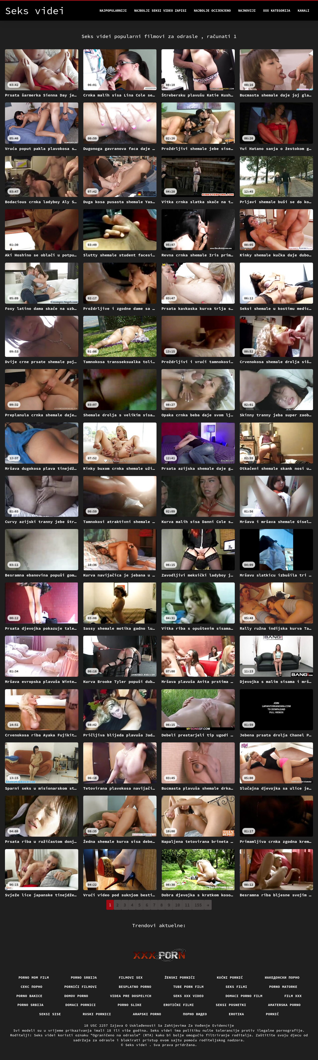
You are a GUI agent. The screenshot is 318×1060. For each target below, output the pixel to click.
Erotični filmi (178, 1005)
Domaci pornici (80, 1005)
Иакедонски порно (282, 977)
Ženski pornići (179, 977)
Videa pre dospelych (130, 996)
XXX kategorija (276, 10)
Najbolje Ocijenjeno (212, 10)
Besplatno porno (135, 986)
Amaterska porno (284, 1005)
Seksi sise (50, 1014)
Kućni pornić (230, 977)
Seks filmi (236, 986)
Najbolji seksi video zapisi (160, 10)
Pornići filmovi (80, 986)
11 (187, 904)
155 (198, 904)
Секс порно (31, 986)
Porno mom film (33, 977)
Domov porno (76, 996)
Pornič (272, 1014)
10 (177, 904)
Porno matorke (283, 986)
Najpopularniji (113, 10)
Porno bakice (29, 996)
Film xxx (293, 996)
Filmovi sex (131, 977)
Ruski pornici (97, 1014)
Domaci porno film (244, 996)
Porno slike (130, 1005)
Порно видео (195, 1014)
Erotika (236, 1014)
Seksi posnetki (231, 1005)
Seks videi (137, 1045)
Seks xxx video (188, 996)
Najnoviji (247, 10)
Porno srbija (84, 977)
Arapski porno (147, 1014)
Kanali (303, 10)
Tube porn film (188, 986)
